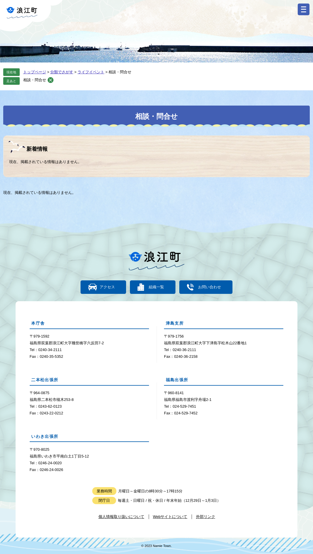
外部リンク (205, 516)
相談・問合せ (34, 80)
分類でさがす (61, 72)
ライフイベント (91, 72)
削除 (50, 80)
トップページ (34, 72)
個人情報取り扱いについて (121, 516)
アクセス (107, 287)
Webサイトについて (170, 516)
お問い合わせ (209, 287)
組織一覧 (156, 287)
